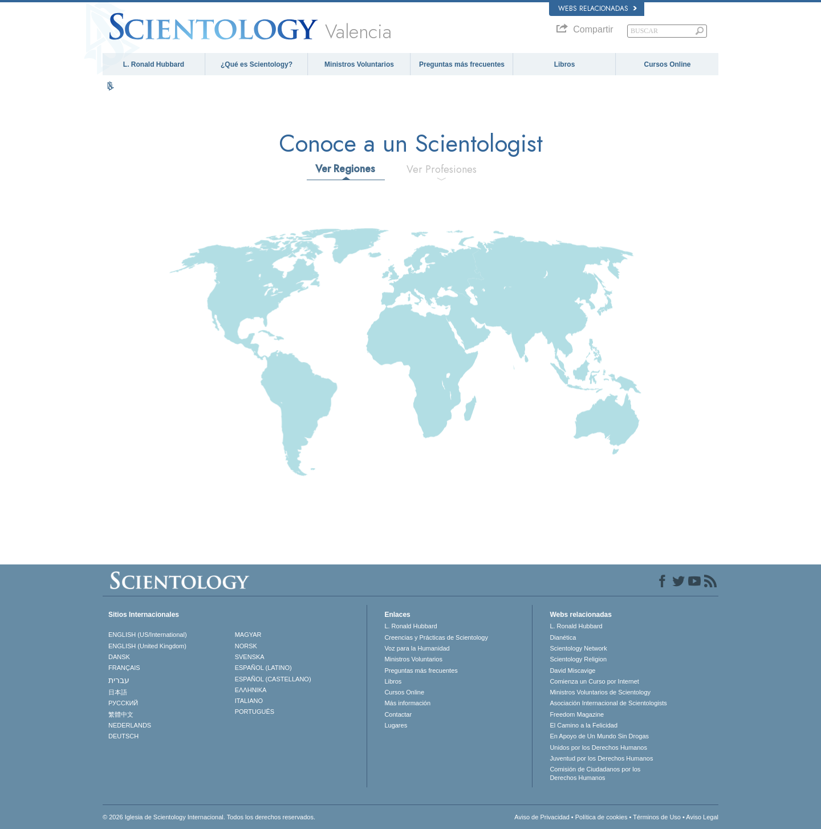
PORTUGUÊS (254, 711)
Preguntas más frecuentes (462, 64)
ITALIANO (249, 700)
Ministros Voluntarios (359, 64)
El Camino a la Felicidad (583, 725)
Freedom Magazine (577, 714)
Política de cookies (601, 817)
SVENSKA (250, 656)
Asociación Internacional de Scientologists (608, 703)
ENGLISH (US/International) (147, 634)
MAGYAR (248, 634)
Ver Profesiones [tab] (442, 169)
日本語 (117, 692)
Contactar (398, 714)
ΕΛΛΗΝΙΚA (251, 689)
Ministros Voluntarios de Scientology (600, 692)
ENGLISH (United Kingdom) (147, 646)
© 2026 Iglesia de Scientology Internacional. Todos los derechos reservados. (209, 817)
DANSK (119, 656)
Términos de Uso (657, 817)
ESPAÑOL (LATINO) (263, 667)
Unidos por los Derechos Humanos (598, 747)
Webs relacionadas (597, 8)
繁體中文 (120, 714)
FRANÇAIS (124, 667)
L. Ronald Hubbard (153, 64)
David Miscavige (572, 670)
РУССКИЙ (123, 703)
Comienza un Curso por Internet (594, 681)
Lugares (395, 725)
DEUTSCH (123, 736)
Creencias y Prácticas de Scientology (436, 637)
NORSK (246, 646)
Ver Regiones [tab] (345, 168)
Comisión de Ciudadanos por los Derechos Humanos (595, 773)
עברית (118, 680)
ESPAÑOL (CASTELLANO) (273, 679)
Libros (564, 64)
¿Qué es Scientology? (256, 64)
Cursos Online (667, 64)
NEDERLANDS (129, 725)
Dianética (563, 637)
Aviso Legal (702, 817)
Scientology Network (578, 648)
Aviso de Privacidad (541, 817)
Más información (407, 703)
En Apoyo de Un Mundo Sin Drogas (599, 736)
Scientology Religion (578, 659)
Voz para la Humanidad (416, 648)
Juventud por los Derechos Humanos (601, 758)
